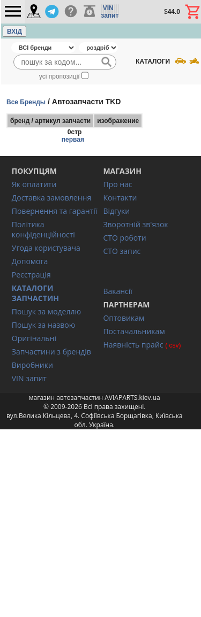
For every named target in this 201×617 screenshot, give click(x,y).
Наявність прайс (133, 345)
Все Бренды (26, 102)
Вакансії (117, 291)
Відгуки (116, 211)
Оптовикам (123, 318)
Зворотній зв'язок (135, 224)
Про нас (117, 184)
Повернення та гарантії (55, 211)
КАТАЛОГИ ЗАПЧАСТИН (35, 293)
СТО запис (121, 251)
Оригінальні (34, 338)
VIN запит (29, 378)
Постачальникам (134, 331)
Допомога (30, 261)
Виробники (32, 365)
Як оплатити (34, 184)
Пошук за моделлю (46, 311)
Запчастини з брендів (51, 351)
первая (73, 139)
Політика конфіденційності (43, 229)
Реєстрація (31, 274)
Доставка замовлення (51, 197)
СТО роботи (124, 238)
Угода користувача (46, 248)
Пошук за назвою (44, 325)
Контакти (120, 197)
